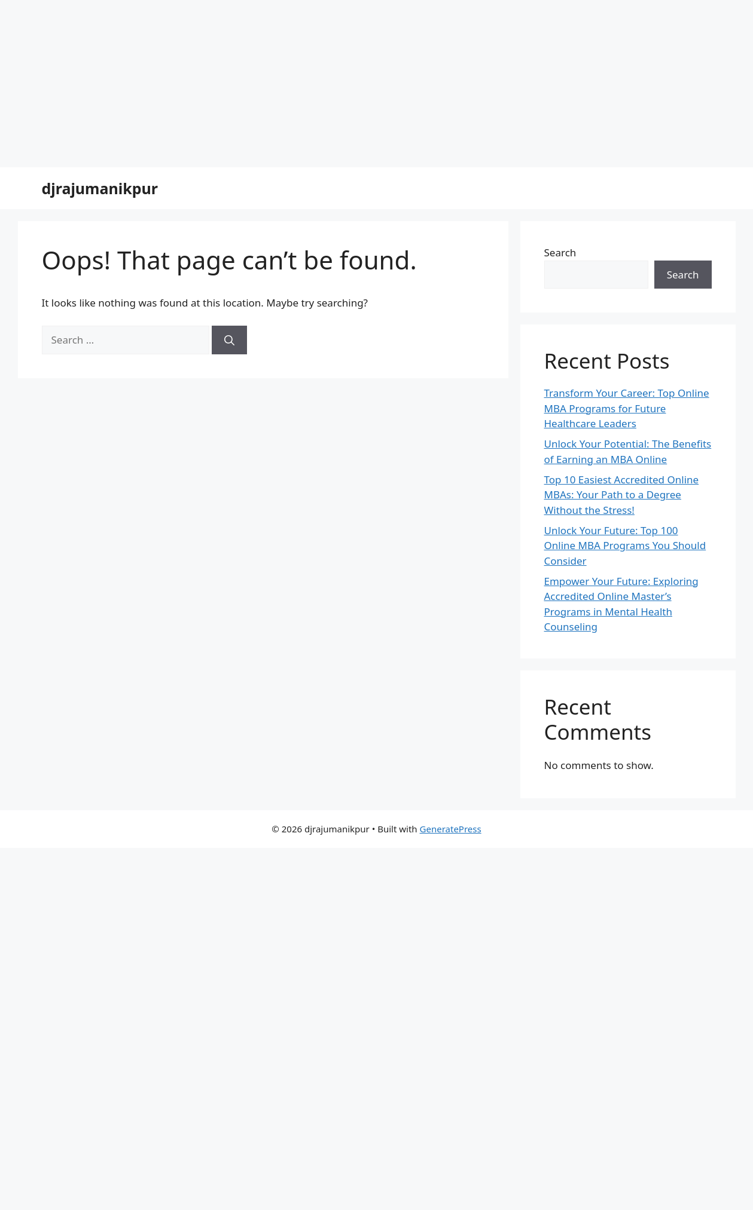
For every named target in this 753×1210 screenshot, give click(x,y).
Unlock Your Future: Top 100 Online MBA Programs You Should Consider (625, 545)
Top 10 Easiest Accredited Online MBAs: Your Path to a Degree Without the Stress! (621, 495)
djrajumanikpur (100, 188)
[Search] (229, 340)
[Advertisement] (359, 83)
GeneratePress (450, 829)
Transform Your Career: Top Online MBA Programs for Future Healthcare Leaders (626, 408)
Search (560, 252)
